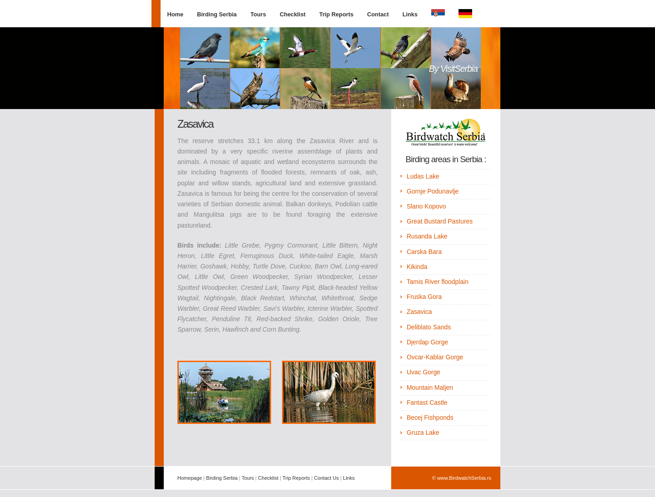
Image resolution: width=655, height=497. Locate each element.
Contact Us (326, 478)
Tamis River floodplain (438, 281)
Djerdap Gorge (427, 342)
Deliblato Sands (429, 327)
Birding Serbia (217, 14)
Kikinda (417, 266)
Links (410, 14)
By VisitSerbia (453, 69)
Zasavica (419, 311)
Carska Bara (424, 251)
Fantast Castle (427, 402)
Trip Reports (336, 14)
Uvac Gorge (423, 372)
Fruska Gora (424, 296)
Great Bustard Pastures (440, 221)
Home (175, 14)
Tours (258, 14)
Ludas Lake (423, 176)
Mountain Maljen (430, 387)
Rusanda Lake (427, 236)
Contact (378, 14)
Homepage (189, 478)
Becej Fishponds (430, 417)
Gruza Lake (423, 432)
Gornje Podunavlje (432, 191)
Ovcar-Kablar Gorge (435, 357)
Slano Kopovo (426, 206)
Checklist (293, 14)
